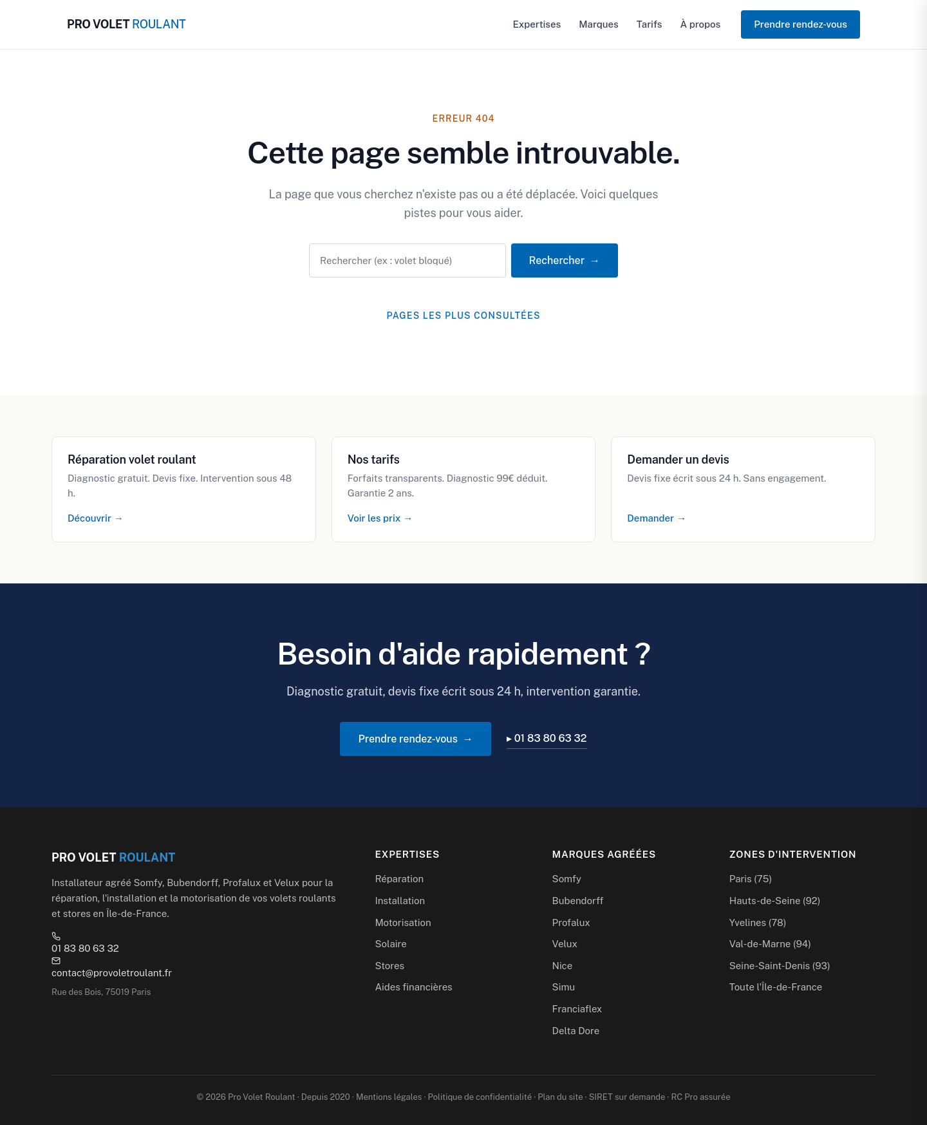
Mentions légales (389, 1097)
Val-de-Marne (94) (770, 943)
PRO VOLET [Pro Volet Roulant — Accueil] (126, 24)
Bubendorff (578, 900)
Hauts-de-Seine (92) (775, 900)
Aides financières (413, 986)
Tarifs (649, 24)
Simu (564, 986)
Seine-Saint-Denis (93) (779, 965)
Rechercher (557, 260)
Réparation (399, 878)
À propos (700, 24)
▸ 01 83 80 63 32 (547, 738)
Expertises (537, 24)
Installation (400, 900)
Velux (564, 943)
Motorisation (403, 922)
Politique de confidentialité (480, 1097)
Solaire (390, 943)
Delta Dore (576, 1030)
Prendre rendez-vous (800, 24)
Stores (389, 965)
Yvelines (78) (758, 922)
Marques (599, 24)
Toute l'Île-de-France (775, 986)
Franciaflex (577, 1008)
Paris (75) (750, 878)
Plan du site (560, 1097)
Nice (562, 965)
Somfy (566, 878)
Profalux (571, 922)
